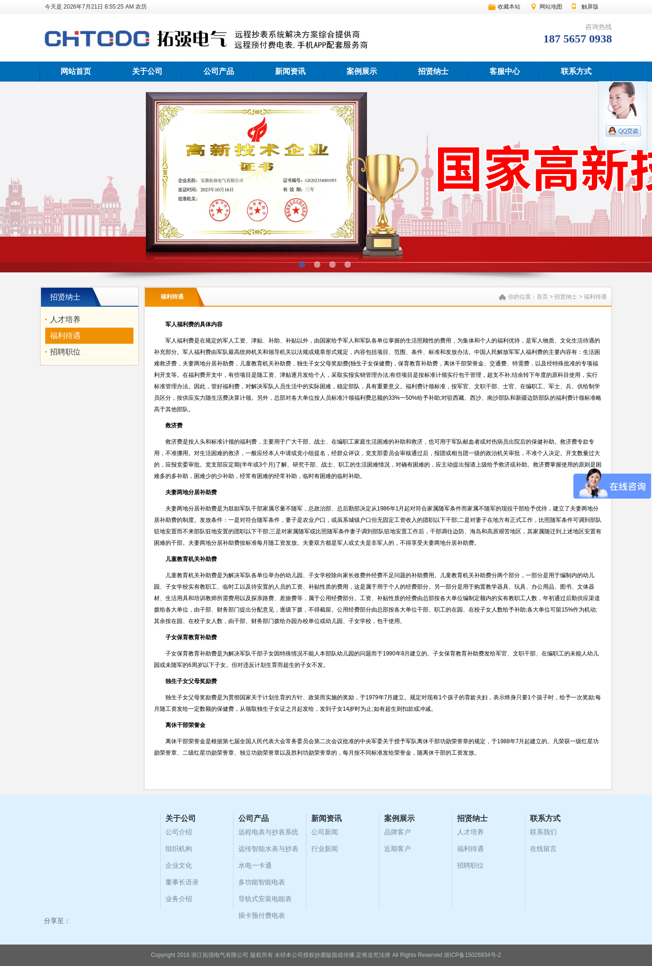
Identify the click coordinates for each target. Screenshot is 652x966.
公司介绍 (178, 832)
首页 (542, 296)
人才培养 (65, 319)
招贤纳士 (433, 71)
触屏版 (590, 6)
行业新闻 (324, 848)
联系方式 (576, 71)
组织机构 (178, 848)
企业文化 (178, 865)
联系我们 (543, 832)
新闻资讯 (290, 71)
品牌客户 (397, 832)
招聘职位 (65, 352)
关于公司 (147, 71)
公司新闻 (324, 832)
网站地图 (551, 6)
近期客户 (397, 848)
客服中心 (504, 71)
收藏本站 (509, 6)
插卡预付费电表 (261, 915)
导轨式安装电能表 (265, 899)
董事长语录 (182, 882)
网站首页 (76, 71)
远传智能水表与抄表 (268, 848)
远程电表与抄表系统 (268, 832)
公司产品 (219, 71)
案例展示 (361, 71)
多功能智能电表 (261, 882)
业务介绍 (178, 899)
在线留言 (543, 848)
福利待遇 (65, 336)
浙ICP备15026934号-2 (472, 955)
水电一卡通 (255, 865)
